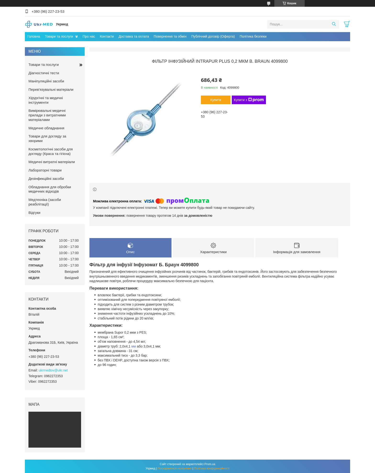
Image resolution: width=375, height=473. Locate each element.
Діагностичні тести (43, 73)
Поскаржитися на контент (175, 468)
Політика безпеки (253, 36)
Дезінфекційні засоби (46, 179)
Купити (215, 100)
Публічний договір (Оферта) (213, 36)
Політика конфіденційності (212, 468)
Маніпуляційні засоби (46, 81)
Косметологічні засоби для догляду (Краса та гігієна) (50, 151)
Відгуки (34, 213)
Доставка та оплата (134, 36)
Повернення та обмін (170, 36)
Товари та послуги (59, 36)
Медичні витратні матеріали (51, 162)
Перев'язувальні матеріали (50, 89)
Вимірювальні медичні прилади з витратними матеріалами (47, 115)
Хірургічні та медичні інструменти (45, 100)
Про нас (89, 36)
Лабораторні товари (45, 170)
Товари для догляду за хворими (47, 138)
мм (133, 346)
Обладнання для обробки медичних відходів (49, 189)
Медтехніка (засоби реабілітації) (44, 202)
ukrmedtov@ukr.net (53, 370)
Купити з (249, 100)
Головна (33, 36)
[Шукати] (333, 24)
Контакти (107, 36)
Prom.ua (209, 464)
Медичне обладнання (46, 128)
